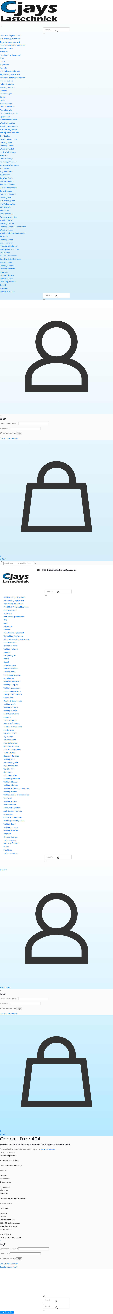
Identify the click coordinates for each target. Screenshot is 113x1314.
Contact (3, 1175)
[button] (56, 1164)
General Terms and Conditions (13, 1198)
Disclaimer (4, 1208)
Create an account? (8, 1267)
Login (19, 1259)
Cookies (3, 1213)
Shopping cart (6, 1182)
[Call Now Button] (7, 1312)
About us (4, 1193)
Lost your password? (9, 1264)
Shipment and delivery (10, 1160)
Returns (3, 1170)
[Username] (33, 1248)
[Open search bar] (44, 1297)
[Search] (44, 1310)
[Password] (25, 1253)
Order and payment (8, 1155)
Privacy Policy (6, 1203)
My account (5, 1187)
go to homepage (48, 1149)
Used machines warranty (11, 1165)
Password (5, 1254)
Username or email (9, 1249)
